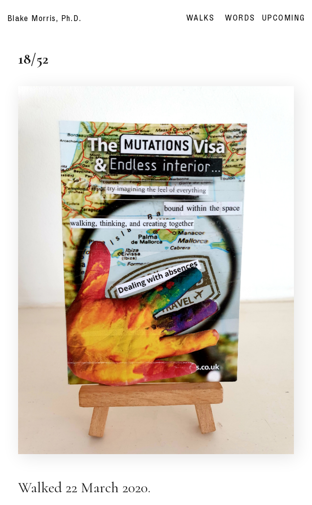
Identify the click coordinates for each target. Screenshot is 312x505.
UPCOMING (283, 17)
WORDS (243, 17)
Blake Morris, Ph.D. (44, 18)
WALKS (200, 17)
